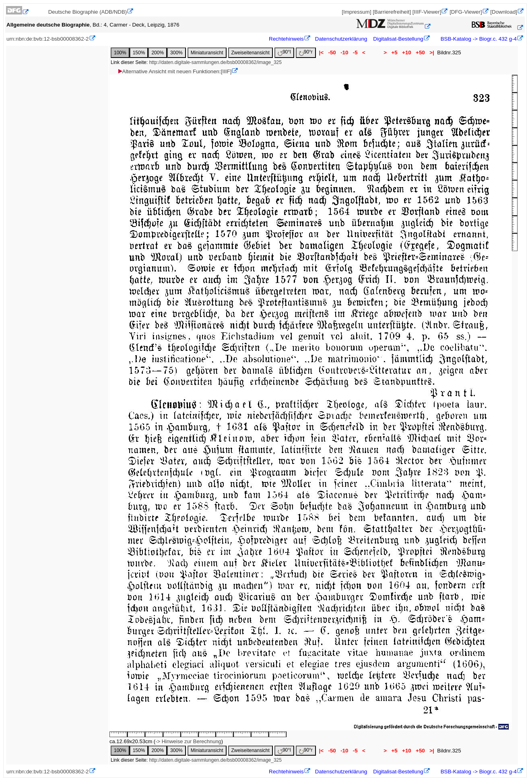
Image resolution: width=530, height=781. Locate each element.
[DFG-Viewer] (466, 12)
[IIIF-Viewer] (426, 12)
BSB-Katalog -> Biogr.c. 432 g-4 (478, 39)
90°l (284, 52)
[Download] (503, 12)
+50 (420, 52)
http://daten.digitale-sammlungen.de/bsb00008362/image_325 (215, 62)
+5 (394, 52)
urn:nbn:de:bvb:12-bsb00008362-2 (47, 39)
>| (431, 52)
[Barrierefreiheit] (392, 12)
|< (321, 52)
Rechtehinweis (286, 39)
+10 (406, 52)
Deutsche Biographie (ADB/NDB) (87, 12)
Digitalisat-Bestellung (398, 39)
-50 (332, 52)
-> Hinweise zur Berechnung (188, 741)
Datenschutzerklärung (341, 39)
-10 (344, 52)
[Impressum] (356, 12)
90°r (306, 52)
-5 (355, 52)
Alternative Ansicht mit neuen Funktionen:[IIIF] (174, 71)
